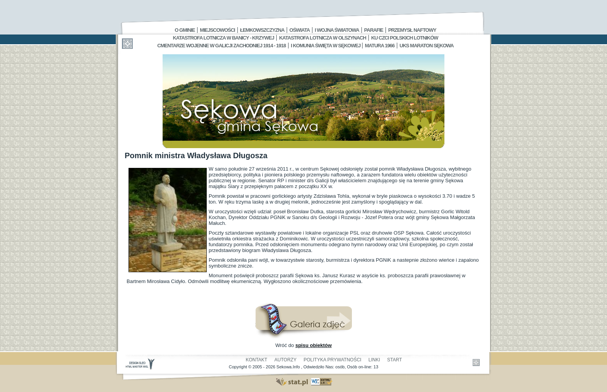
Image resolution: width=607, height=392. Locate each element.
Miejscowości (217, 30)
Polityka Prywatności (332, 360)
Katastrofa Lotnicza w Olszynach (322, 38)
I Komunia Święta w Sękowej (326, 45)
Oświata (300, 30)
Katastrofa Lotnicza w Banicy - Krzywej (223, 38)
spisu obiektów (313, 345)
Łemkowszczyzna (262, 30)
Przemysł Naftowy (412, 30)
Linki (374, 360)
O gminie (185, 30)
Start (394, 360)
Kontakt (256, 360)
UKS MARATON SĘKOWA (427, 45)
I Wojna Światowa (337, 30)
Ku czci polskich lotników (404, 38)
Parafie (373, 30)
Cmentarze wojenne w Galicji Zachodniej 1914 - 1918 (221, 45)
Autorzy (285, 360)
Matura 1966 (379, 45)
